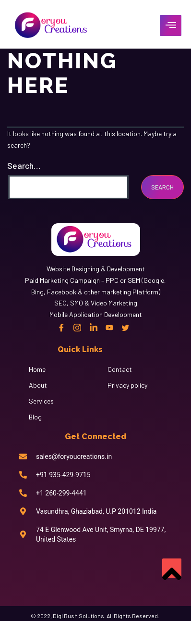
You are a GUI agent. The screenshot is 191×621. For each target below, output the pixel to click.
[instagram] (77, 327)
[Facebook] (61, 327)
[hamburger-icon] (170, 25)
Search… (24, 165)
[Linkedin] (93, 327)
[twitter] (125, 327)
